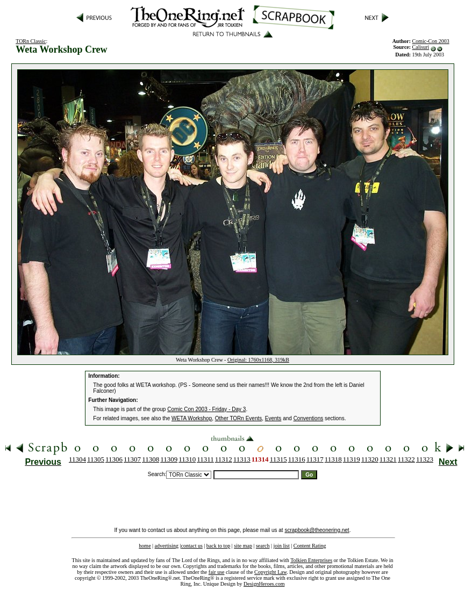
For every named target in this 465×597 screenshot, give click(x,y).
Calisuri (421, 47)
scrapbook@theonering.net (316, 530)
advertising (166, 546)
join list (281, 546)
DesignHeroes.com (264, 584)
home (145, 546)
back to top (218, 546)
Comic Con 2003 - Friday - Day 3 (206, 409)
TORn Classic (31, 41)
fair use (217, 572)
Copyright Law (270, 572)
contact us (192, 546)
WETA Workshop (191, 418)
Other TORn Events (238, 418)
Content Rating (310, 546)
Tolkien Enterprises (311, 560)
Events (273, 418)
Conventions (309, 418)
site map (243, 546)
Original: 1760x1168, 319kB (258, 360)
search (263, 546)
